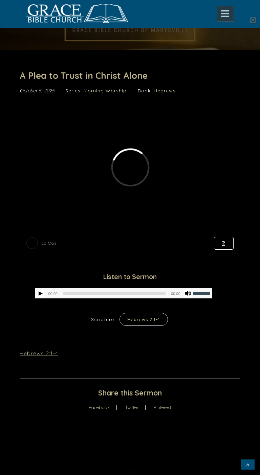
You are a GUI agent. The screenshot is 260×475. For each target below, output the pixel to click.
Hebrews (165, 91)
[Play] (40, 293)
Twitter (131, 407)
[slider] (114, 293)
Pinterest (162, 407)
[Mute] (188, 293)
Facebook (99, 407)
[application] (123, 293)
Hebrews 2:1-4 (143, 319)
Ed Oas (49, 243)
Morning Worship (105, 91)
